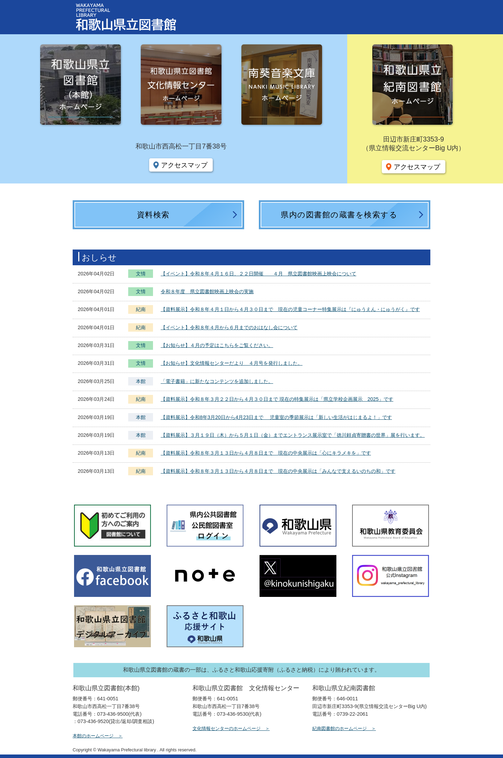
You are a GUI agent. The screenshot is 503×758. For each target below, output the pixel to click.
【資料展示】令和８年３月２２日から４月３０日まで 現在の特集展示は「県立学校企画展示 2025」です (277, 399)
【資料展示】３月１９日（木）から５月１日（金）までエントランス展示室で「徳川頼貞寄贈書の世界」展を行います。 (293, 435)
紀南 (141, 309)
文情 (141, 274)
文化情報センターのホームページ (226, 728)
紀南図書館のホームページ (339, 728)
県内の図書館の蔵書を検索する (339, 214)
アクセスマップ (184, 165)
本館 (141, 381)
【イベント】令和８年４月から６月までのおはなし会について (229, 327)
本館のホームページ (93, 735)
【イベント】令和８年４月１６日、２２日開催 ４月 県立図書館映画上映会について (258, 273)
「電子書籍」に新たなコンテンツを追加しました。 (217, 381)
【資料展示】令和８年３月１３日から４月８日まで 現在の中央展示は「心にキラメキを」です (266, 453)
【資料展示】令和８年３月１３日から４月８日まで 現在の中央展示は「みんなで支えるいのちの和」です (278, 471)
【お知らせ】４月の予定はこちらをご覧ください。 (217, 345)
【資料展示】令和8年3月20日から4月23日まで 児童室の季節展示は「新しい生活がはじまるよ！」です (276, 417)
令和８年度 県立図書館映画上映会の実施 (207, 291)
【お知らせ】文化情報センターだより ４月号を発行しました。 (231, 363)
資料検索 (153, 214)
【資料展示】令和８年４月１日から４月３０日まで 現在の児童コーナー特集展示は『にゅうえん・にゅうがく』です (290, 309)
